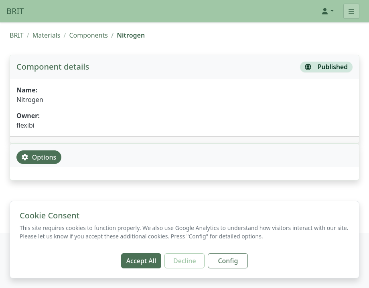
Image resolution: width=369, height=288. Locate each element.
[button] (327, 11)
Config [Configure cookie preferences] (228, 260)
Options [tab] (39, 157)
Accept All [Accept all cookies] (141, 260)
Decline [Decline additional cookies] (184, 260)
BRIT (15, 11)
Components (88, 35)
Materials (46, 35)
